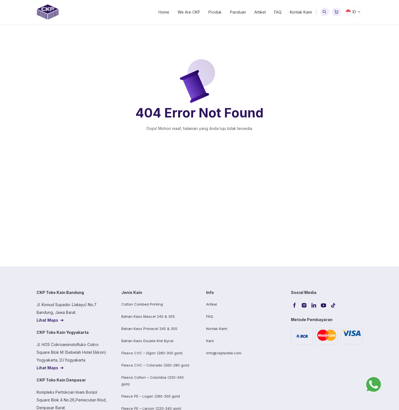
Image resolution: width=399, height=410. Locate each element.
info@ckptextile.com (223, 353)
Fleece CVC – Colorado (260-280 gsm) (155, 365)
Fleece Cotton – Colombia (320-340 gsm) (152, 380)
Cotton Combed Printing (142, 304)
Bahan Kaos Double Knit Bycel (147, 341)
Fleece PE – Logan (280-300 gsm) (150, 396)
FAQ (278, 12)
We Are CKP (189, 12)
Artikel (260, 12)
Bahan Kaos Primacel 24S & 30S (149, 328)
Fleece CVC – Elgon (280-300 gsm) (152, 353)
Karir (210, 341)
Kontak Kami (301, 12)
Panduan (238, 12)
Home (163, 12)
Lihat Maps (47, 320)
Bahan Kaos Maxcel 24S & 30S (148, 316)
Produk (215, 12)
